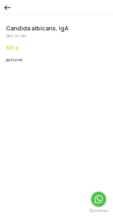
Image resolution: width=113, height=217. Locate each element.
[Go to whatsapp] (98, 199)
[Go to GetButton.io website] (98, 211)
